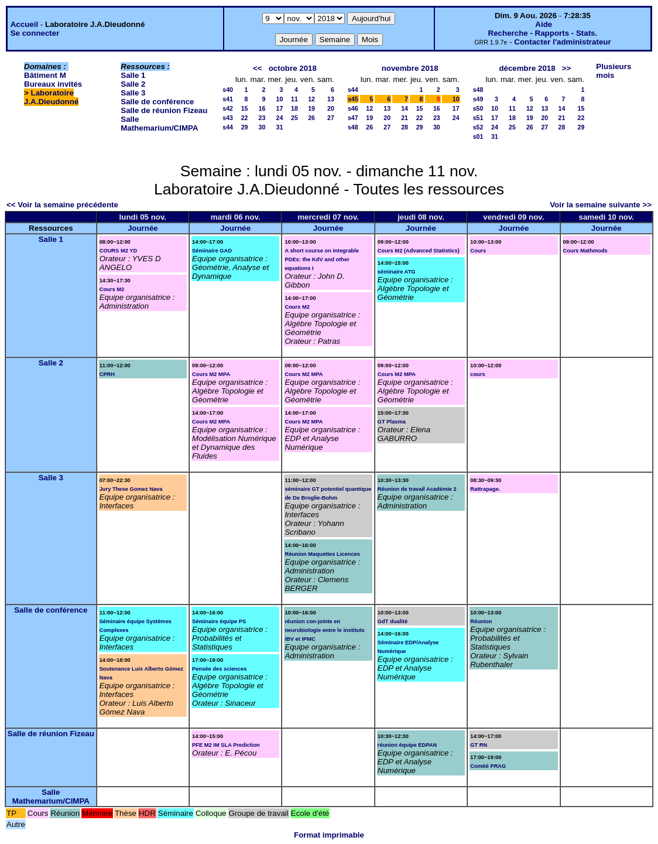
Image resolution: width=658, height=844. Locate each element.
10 (279, 98)
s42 (227, 108)
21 (404, 117)
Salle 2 (133, 84)
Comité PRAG (488, 766)
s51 (478, 117)
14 (404, 108)
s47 (353, 117)
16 (262, 108)
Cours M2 (112, 289)
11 (294, 98)
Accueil (24, 24)
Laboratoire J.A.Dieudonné (51, 97)
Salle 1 (133, 75)
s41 (227, 98)
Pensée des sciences (219, 669)
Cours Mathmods (585, 251)
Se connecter (35, 33)
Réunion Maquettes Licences (322, 554)
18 (294, 108)
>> (566, 68)
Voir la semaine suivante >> (601, 204)
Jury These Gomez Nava (131, 489)
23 (262, 117)
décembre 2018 (527, 68)
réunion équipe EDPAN (407, 745)
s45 (353, 98)
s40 (227, 89)
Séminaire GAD (212, 251)
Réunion (481, 621)
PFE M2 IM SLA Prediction (226, 745)
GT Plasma (392, 422)
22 (244, 117)
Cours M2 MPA (211, 374)
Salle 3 (133, 92)
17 (279, 108)
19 (311, 108)
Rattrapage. (485, 489)
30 (262, 127)
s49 (478, 98)
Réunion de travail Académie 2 (417, 489)
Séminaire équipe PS (219, 621)
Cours (478, 251)
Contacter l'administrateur (562, 41)
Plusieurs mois (613, 71)
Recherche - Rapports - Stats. (543, 33)
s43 (227, 117)
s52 (478, 127)
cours (477, 374)
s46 (353, 108)
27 (330, 117)
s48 (353, 127)
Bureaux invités (53, 84)
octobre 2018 (293, 68)
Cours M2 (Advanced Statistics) (419, 251)
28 (404, 127)
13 (330, 98)
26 (311, 117)
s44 (227, 127)
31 (279, 127)
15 (244, 108)
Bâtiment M (45, 75)
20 (330, 108)
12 (311, 98)
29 (244, 127)
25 (294, 117)
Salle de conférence (157, 101)
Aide (543, 24)
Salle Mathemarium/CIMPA (159, 123)
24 (279, 117)
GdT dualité (392, 621)
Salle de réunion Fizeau (164, 110)
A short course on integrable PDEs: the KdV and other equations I (322, 259)
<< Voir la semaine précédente (62, 204)
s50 (478, 108)
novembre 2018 (410, 68)
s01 (478, 136)
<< (257, 68)
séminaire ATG (397, 272)
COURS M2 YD (119, 251)
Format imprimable (329, 835)
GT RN (478, 745)
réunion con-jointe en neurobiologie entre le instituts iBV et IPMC (324, 630)
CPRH (107, 374)
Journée (143, 228)
